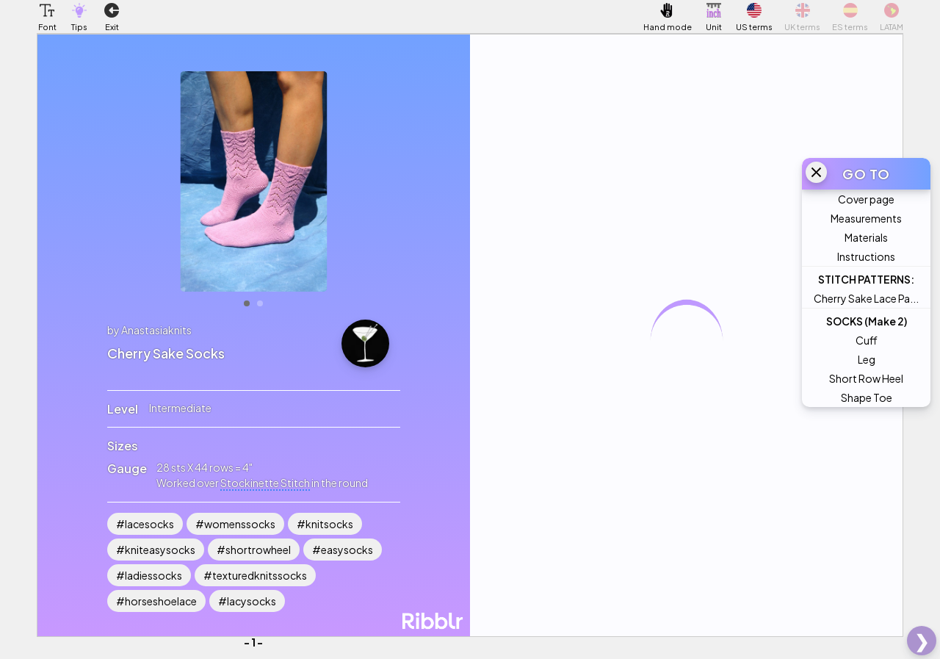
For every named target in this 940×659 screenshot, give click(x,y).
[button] (47, 10)
